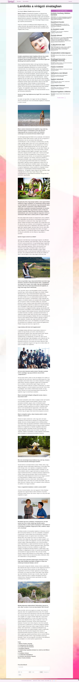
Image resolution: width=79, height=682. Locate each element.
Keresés (70, 1)
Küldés (20, 674)
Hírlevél (42, 680)
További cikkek (61, 97)
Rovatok (19, 1)
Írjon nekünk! (25, 1)
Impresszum (35, 680)
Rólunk (39, 680)
